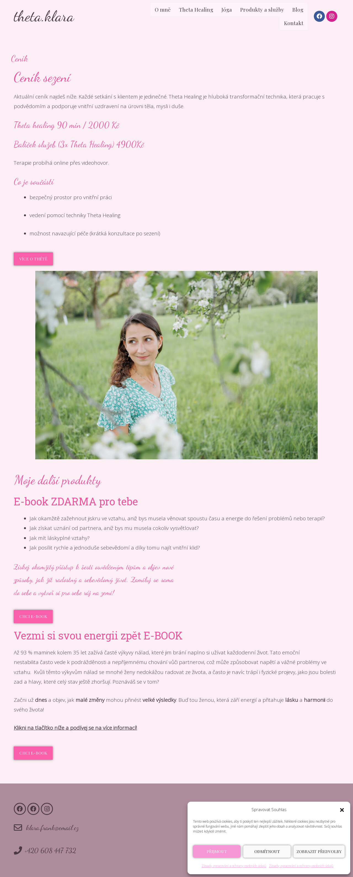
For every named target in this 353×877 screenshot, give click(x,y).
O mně (163, 9)
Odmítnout (267, 851)
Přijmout (217, 851)
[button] (342, 809)
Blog (297, 9)
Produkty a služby (262, 9)
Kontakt (293, 22)
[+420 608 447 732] (18, 850)
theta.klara (44, 16)
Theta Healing (196, 9)
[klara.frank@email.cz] (18, 827)
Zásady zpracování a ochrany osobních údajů (234, 865)
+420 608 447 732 (50, 850)
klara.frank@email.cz (52, 827)
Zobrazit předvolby (319, 851)
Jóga (226, 9)
